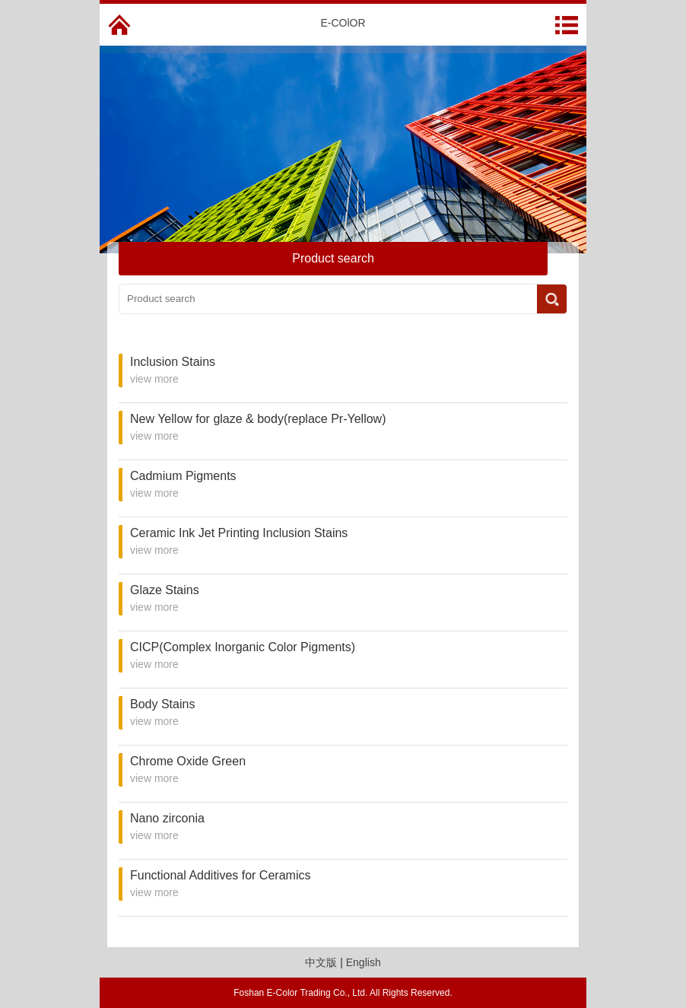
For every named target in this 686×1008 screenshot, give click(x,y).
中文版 (321, 962)
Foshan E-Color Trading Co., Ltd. (300, 992)
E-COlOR (342, 23)
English (363, 962)
